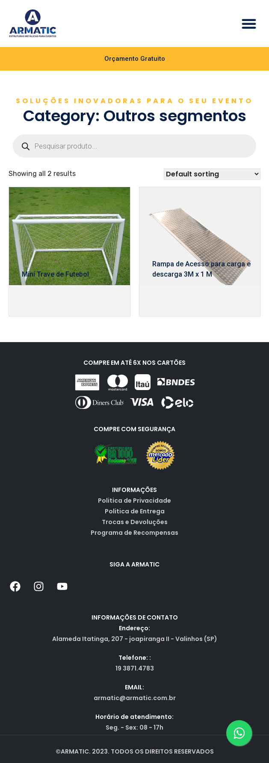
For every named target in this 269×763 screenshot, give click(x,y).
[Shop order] (212, 174)
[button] (248, 23)
